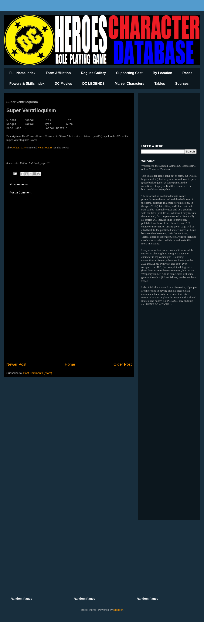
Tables (159, 83)
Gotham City (18, 147)
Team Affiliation (58, 73)
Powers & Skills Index (26, 83)
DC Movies (63, 83)
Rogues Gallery (93, 73)
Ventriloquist (45, 147)
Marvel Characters (129, 83)
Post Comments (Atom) (37, 373)
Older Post (122, 364)
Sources (181, 83)
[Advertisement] (69, 326)
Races (187, 73)
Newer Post (16, 364)
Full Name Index (22, 73)
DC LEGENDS (93, 83)
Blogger (118, 609)
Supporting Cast (129, 73)
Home (70, 364)
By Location (162, 73)
